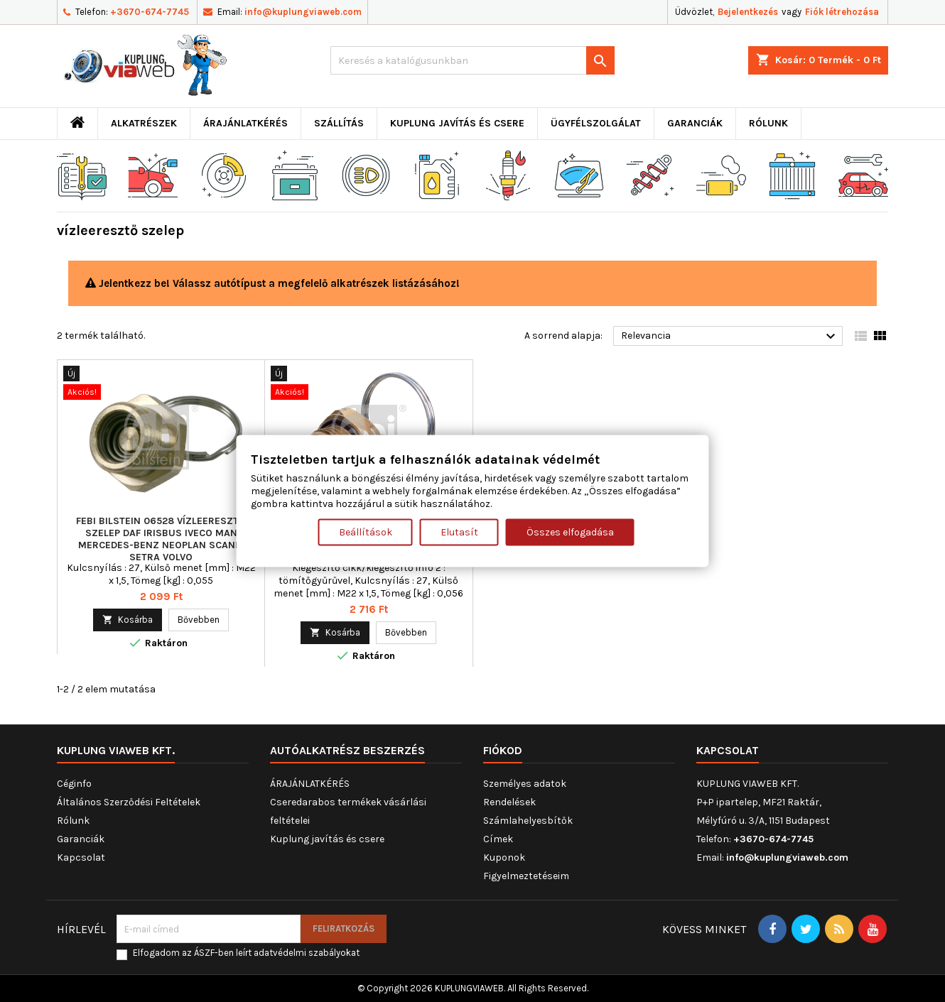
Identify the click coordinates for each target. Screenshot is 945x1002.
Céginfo (74, 784)
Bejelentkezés (748, 11)
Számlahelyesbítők (528, 821)
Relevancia (730, 336)
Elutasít (459, 532)
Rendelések (509, 802)
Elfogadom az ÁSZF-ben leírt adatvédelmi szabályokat (246, 952)
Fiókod (502, 750)
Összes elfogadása (570, 532)
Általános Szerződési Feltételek (128, 802)
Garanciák (695, 123)
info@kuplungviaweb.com (303, 11)
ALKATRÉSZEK (144, 123)
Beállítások (365, 532)
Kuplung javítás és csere (457, 123)
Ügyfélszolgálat (596, 123)
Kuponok (504, 857)
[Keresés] (472, 60)
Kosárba (127, 619)
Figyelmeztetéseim (526, 876)
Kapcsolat (81, 857)
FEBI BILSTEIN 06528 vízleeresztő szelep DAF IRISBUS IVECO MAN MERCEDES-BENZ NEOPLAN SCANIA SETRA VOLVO (161, 539)
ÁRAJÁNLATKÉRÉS (245, 123)
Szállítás (339, 123)
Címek (498, 839)
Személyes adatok (524, 784)
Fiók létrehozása (842, 11)
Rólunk (768, 123)
